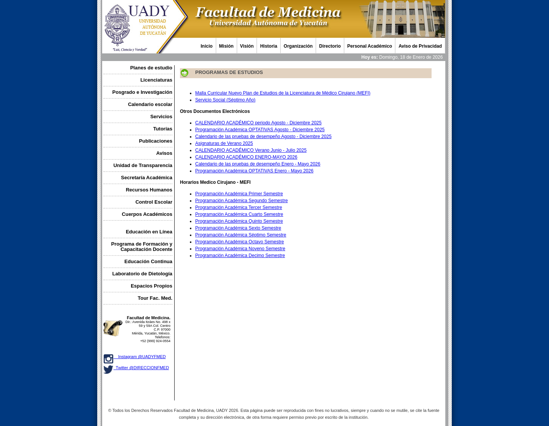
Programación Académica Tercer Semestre (238, 207)
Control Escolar (153, 202)
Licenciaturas (156, 80)
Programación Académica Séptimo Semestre (240, 235)
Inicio (206, 46)
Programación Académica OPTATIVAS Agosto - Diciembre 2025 (259, 129)
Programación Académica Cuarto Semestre (239, 214)
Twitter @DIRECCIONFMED (141, 367)
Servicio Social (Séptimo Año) (225, 100)
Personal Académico (369, 46)
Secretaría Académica (146, 177)
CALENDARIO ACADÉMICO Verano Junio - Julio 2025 (251, 150)
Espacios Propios (151, 286)
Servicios (161, 116)
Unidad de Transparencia (142, 165)
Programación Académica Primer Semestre (239, 193)
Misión (226, 46)
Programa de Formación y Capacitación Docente (141, 246)
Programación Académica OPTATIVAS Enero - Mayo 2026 (254, 171)
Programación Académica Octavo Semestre (239, 241)
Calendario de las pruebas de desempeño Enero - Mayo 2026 (257, 164)
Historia (268, 46)
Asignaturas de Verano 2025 (224, 143)
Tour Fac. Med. (155, 298)
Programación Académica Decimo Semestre (240, 255)
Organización (298, 46)
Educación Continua (148, 261)
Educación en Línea (149, 232)
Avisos (164, 153)
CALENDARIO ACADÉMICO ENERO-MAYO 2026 (246, 157)
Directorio (330, 46)
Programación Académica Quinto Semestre (239, 221)
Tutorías (162, 129)
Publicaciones (155, 141)
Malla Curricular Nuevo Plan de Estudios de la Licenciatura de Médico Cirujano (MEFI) (283, 93)
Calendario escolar (150, 104)
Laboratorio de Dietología (142, 273)
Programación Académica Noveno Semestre (240, 248)
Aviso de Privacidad (420, 46)
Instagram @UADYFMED (140, 356)
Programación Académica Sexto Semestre (238, 228)
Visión (247, 46)
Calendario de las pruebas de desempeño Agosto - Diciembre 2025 (263, 136)
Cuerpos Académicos (147, 214)
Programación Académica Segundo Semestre (241, 200)
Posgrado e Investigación (142, 92)
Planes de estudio (151, 68)
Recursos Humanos (149, 190)
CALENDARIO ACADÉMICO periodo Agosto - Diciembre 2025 (258, 122)
